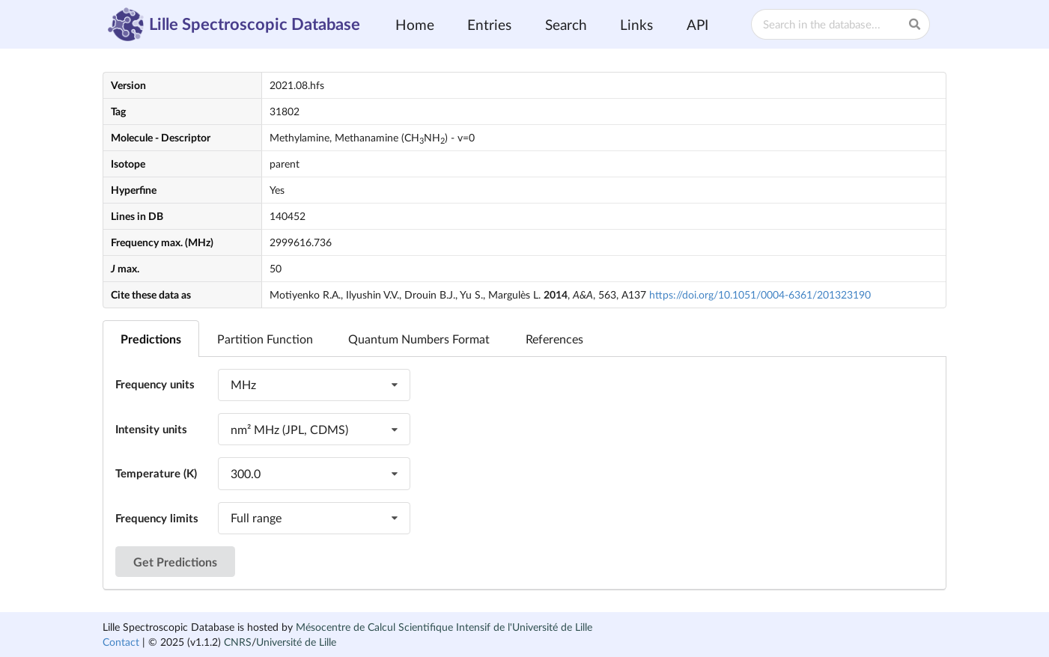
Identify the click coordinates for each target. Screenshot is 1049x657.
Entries (489, 24)
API (697, 24)
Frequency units (155, 384)
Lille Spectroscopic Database (234, 24)
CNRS (238, 641)
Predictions (151, 338)
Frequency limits (156, 518)
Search (566, 24)
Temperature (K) (156, 473)
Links (636, 24)
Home (414, 24)
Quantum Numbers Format (419, 338)
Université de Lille (296, 641)
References (554, 338)
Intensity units (151, 429)
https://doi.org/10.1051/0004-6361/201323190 (760, 294)
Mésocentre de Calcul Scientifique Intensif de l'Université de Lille (444, 626)
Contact (121, 641)
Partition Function (265, 338)
